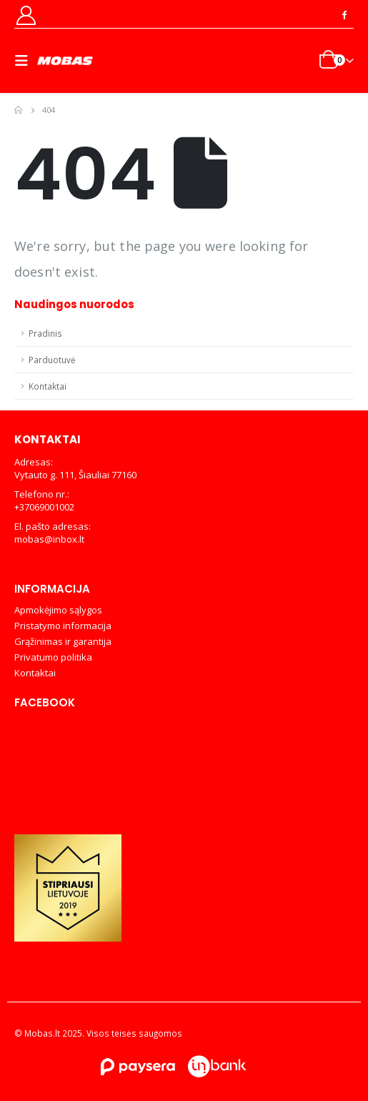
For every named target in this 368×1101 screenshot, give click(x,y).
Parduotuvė (52, 359)
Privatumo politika (53, 657)
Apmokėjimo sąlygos (58, 609)
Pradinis (45, 333)
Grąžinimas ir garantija (62, 641)
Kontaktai (47, 386)
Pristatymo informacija (62, 625)
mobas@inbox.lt (49, 539)
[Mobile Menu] (25, 61)
